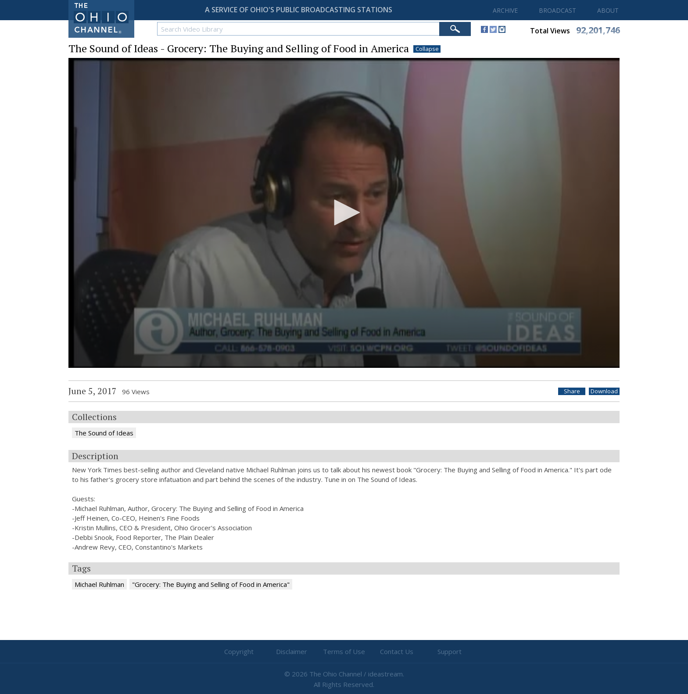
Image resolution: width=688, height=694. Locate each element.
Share (572, 391)
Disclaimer (291, 651)
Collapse (427, 49)
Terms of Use (344, 651)
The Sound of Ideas (104, 432)
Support (449, 651)
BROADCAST (557, 10)
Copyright (239, 651)
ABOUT (608, 10)
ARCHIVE (505, 10)
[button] (344, 212)
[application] (344, 213)
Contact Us (396, 651)
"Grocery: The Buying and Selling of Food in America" (211, 584)
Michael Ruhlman (99, 584)
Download (604, 391)
